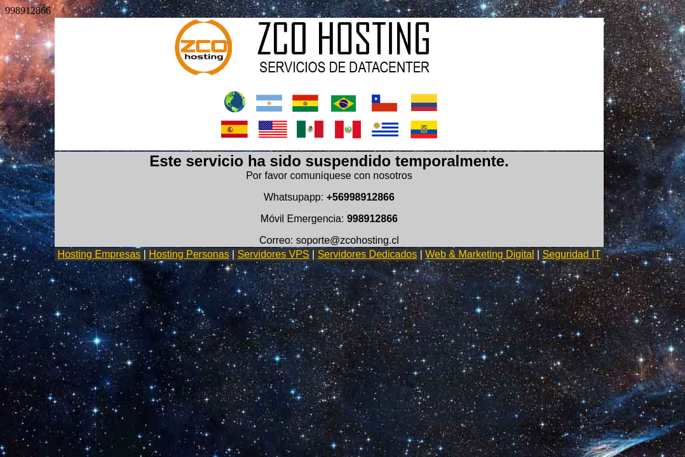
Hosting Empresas (99, 254)
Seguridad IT (572, 254)
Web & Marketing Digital (479, 254)
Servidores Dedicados (367, 254)
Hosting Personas (189, 254)
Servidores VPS (273, 254)
